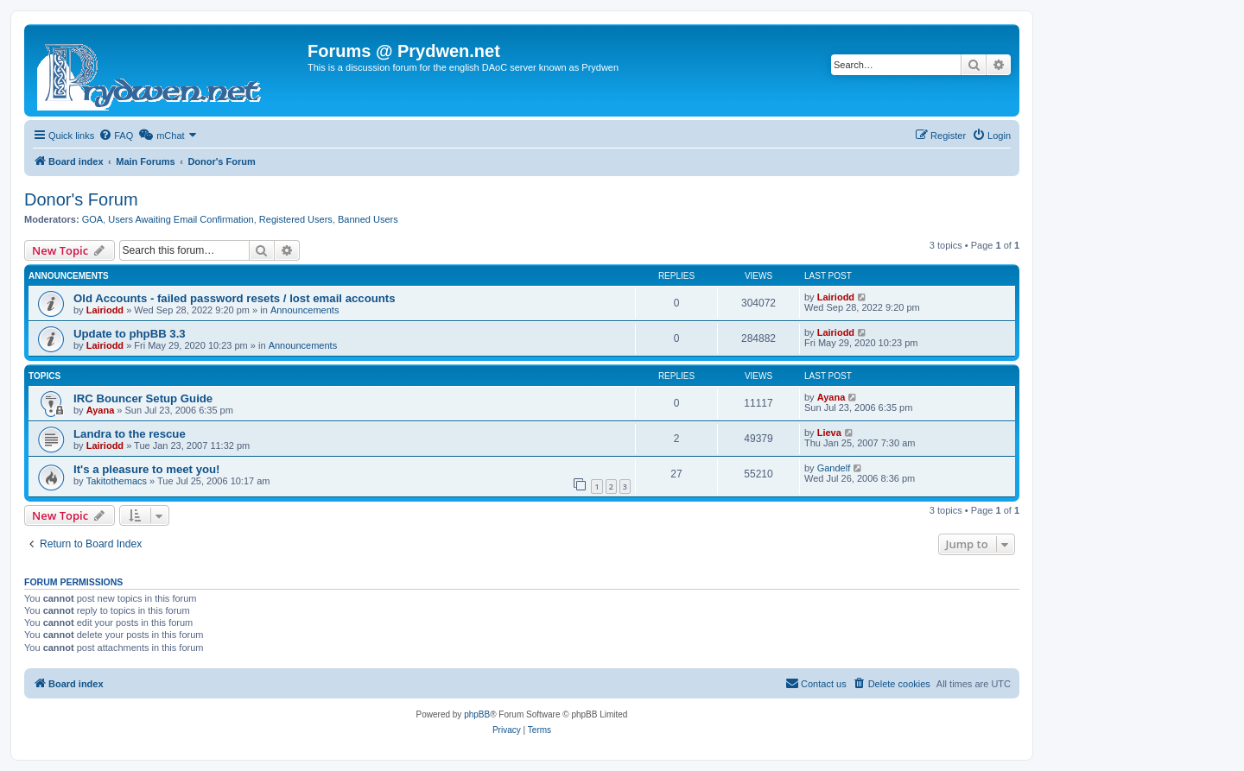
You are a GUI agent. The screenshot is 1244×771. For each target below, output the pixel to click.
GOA (92, 219)
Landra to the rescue (129, 433)
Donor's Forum (81, 199)
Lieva (829, 432)
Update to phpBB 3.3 (129, 333)
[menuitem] (115, 135)
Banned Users (368, 219)
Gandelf (834, 468)
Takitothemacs (116, 481)
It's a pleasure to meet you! (146, 469)
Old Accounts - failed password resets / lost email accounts (234, 298)
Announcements (305, 310)
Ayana (100, 410)
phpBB (477, 714)
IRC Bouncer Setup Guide (143, 398)
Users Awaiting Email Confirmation (181, 219)
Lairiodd (105, 310)
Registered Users (296, 219)
